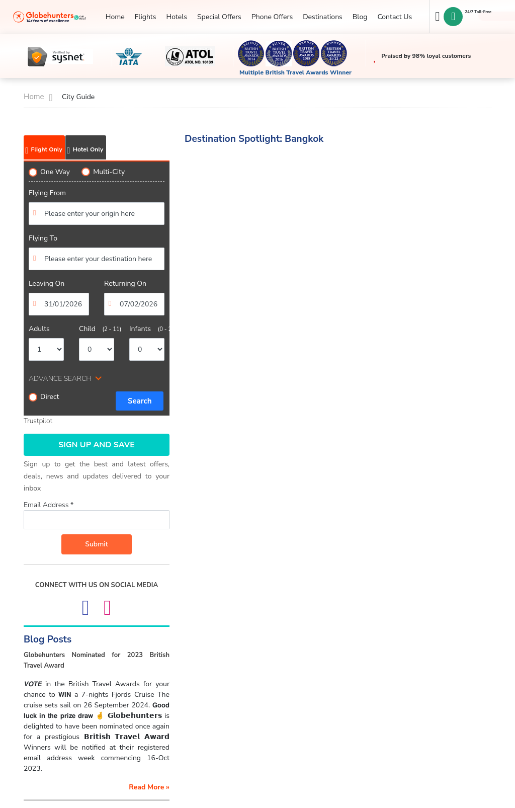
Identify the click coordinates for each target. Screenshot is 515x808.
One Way (49, 172)
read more (149, 787)
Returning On (125, 283)
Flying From (47, 193)
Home (115, 17)
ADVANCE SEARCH (60, 378)
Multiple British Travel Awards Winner (295, 72)
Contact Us (394, 17)
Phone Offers (272, 17)
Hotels (176, 17)
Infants (146, 329)
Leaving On (46, 283)
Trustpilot (38, 421)
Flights (145, 17)
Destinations (322, 17)
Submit (96, 544)
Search (140, 401)
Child (96, 329)
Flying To (43, 238)
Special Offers (219, 17)
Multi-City (103, 172)
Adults (39, 329)
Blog (360, 17)
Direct (44, 396)
